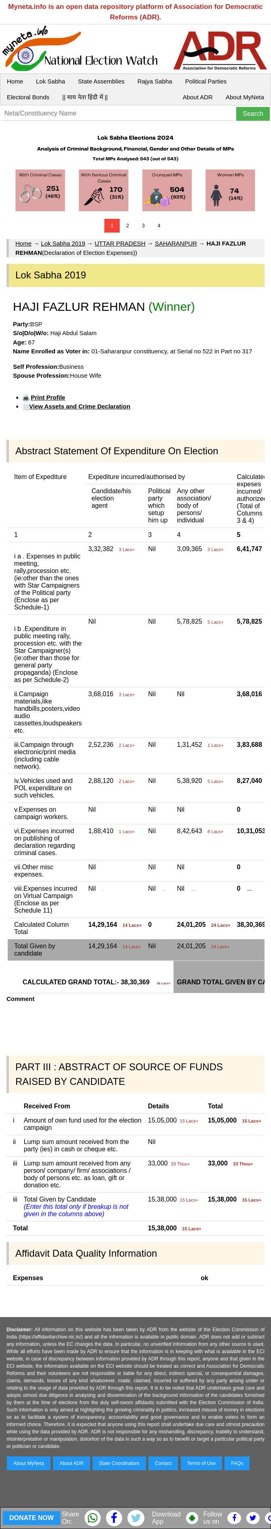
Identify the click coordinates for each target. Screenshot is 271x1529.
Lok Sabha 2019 (63, 243)
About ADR (198, 97)
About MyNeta (245, 97)
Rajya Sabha (155, 81)
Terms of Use (201, 1463)
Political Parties (206, 81)
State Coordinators (119, 1463)
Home (15, 81)
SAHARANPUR (176, 243)
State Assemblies (101, 81)
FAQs (237, 1463)
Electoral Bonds (28, 97)
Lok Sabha (50, 81)
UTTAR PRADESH (120, 243)
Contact (163, 1463)
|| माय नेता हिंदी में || (85, 97)
